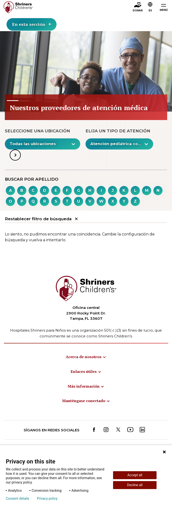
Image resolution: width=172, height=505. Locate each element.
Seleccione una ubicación (37, 130)
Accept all (134, 475)
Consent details (17, 498)
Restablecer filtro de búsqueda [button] (41, 219)
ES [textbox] (150, 10)
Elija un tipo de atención (118, 130)
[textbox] (40, 144)
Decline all (135, 485)
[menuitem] (86, 356)
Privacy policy (47, 498)
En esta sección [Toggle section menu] (31, 24)
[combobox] (150, 7)
